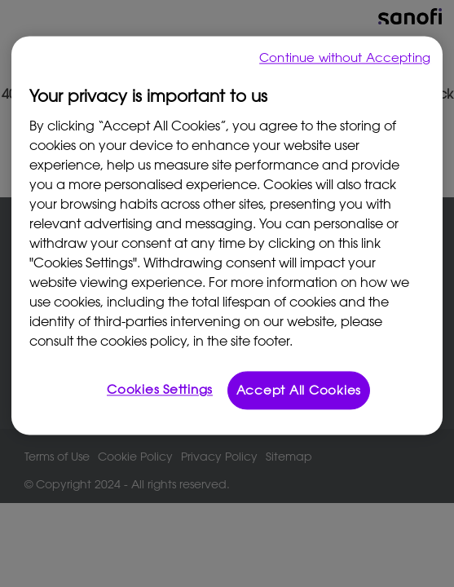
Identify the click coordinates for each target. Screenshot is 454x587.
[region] (227, 235)
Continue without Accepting (344, 57)
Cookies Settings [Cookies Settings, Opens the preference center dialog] (160, 389)
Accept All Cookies (299, 389)
